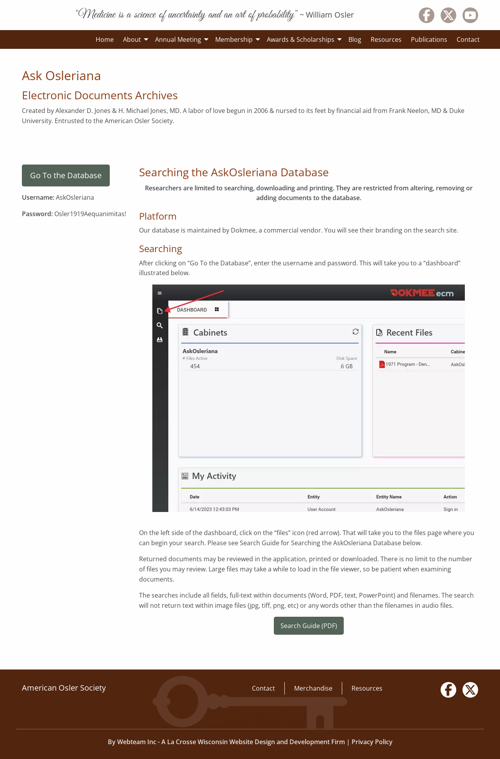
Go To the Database (66, 175)
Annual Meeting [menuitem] (178, 39)
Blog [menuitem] (354, 39)
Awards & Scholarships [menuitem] (300, 39)
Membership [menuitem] (234, 39)
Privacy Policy (372, 742)
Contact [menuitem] (468, 39)
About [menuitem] (132, 39)
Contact (263, 688)
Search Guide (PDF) (308, 625)
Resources (367, 688)
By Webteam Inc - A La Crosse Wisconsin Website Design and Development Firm (226, 742)
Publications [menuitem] (429, 39)
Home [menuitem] (105, 39)
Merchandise (313, 688)
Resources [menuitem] (386, 39)
